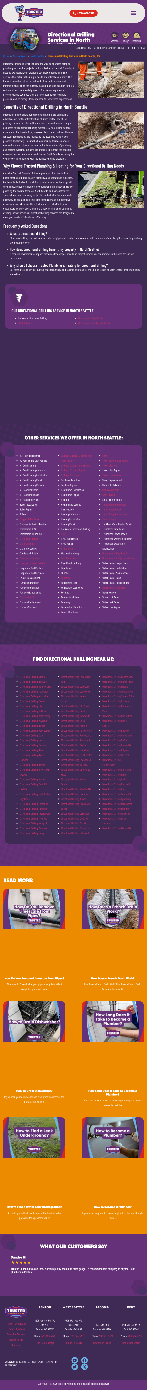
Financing (11, 1334)
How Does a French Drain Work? (112, 978)
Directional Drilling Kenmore (33, 828)
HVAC (63, 534)
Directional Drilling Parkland (116, 784)
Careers (16, 1345)
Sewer (105, 455)
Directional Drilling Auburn (33, 677)
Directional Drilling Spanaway (116, 799)
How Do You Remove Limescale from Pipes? (34, 978)
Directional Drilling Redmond (75, 794)
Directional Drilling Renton (32, 725)
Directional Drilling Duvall (73, 823)
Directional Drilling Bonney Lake (35, 686)
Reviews (21, 1334)
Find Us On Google (45, 1342)
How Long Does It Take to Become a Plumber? (112, 1092)
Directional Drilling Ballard (32, 750)
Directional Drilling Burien (32, 779)
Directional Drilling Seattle (32, 740)
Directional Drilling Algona (73, 799)
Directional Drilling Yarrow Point (118, 696)
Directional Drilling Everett (33, 701)
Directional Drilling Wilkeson (116, 813)
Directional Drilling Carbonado (117, 735)
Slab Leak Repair (110, 490)
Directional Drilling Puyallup (33, 720)
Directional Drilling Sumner (115, 808)
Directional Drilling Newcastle (75, 716)
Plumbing (65, 578)
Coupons (20, 1329)
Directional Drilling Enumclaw (75, 828)
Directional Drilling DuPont (115, 740)
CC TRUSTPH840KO (103, 47)
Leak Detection (68, 558)
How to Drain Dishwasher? (34, 1091)
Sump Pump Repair (112, 509)
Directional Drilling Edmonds (34, 804)
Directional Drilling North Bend (117, 716)
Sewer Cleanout (110, 465)
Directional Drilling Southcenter (76, 755)
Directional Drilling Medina (115, 686)
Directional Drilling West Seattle (35, 730)
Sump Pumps (109, 519)
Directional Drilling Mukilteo (74, 711)
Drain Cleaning (27, 543)
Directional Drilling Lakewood (75, 686)
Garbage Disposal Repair (73, 470)
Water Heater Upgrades (113, 587)
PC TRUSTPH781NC (136, 47)
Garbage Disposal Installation (75, 465)
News (11, 1329)
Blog (10, 1323)
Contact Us (20, 1323)
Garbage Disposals (70, 475)
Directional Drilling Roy (113, 789)
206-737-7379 (106, 1336)
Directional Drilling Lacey (32, 833)
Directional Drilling (29, 538)
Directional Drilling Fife (31, 706)
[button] (133, 13)
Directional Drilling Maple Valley (35, 716)
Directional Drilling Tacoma (33, 745)
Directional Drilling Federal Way (35, 813)
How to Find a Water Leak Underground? (34, 1207)
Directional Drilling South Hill (116, 794)
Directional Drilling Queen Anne (76, 730)
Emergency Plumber (30, 558)
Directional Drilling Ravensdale (76, 735)
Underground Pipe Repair (91, 318)
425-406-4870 (48, 1336)
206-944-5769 (77, 1336)
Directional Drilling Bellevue (33, 681)
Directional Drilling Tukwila (74, 764)
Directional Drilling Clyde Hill (75, 818)
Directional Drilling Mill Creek (75, 706)
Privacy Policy (16, 1339)
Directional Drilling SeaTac (74, 745)
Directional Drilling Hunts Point (117, 681)
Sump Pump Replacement (115, 514)
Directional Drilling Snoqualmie (117, 691)
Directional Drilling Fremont (33, 818)
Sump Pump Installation (114, 504)
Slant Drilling (24, 323)
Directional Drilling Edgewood (116, 750)
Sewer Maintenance (111, 475)
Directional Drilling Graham (115, 701)
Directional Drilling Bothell (32, 764)
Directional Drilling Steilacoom (117, 804)
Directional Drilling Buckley (115, 730)
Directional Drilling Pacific (74, 725)
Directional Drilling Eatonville (116, 745)
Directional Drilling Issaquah (34, 823)
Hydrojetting (67, 548)
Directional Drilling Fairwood (33, 808)
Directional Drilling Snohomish (76, 760)
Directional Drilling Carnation (75, 813)
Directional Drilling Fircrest (115, 755)
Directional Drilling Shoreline (75, 750)
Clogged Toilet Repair (30, 519)
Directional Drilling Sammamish (76, 740)
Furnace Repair (27, 597)
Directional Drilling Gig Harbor (117, 769)
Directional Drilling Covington (34, 691)
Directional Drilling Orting (114, 779)
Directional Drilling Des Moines (35, 696)
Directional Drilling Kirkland (33, 711)
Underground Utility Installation (94, 323)
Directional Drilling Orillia (73, 720)
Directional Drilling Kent (31, 735)
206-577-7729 (135, 1336)
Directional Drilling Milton (114, 774)
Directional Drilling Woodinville (76, 789)
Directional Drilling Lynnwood (75, 691)
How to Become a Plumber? (112, 1207)
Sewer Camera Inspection (115, 460)
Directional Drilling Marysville (116, 828)
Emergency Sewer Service (32, 563)
